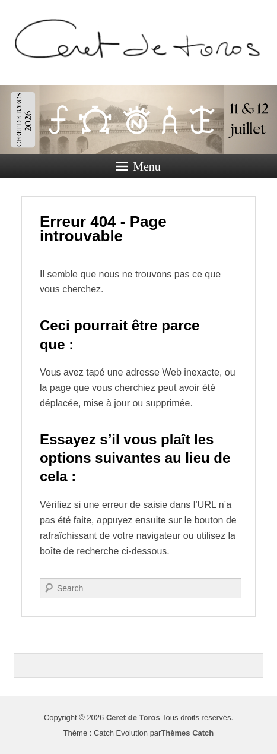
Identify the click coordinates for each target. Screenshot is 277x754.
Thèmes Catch (187, 732)
